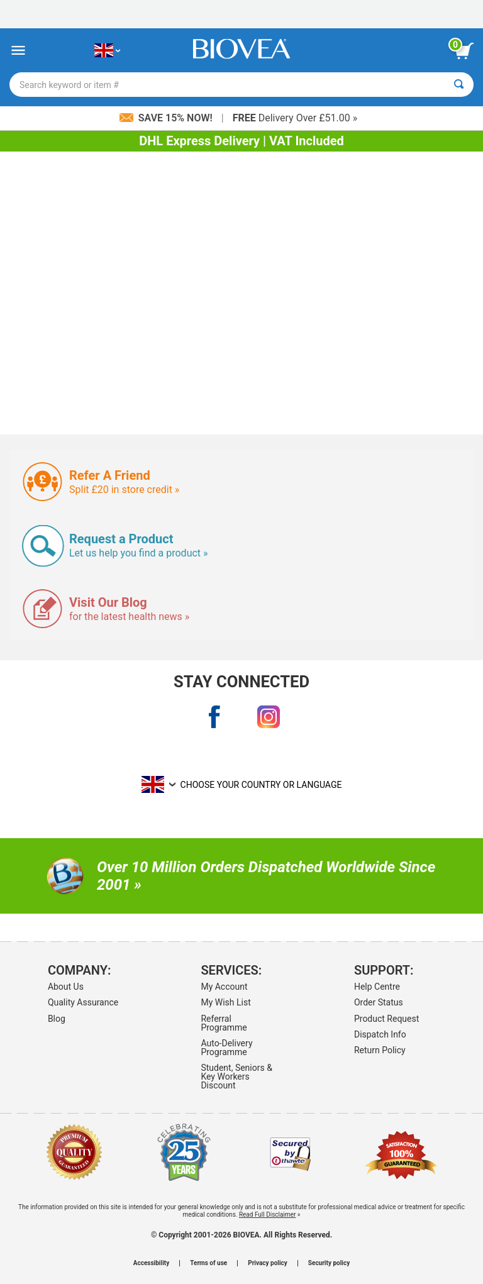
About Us (66, 987)
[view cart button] (464, 51)
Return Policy (380, 1050)
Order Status (378, 1002)
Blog (56, 1019)
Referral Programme (224, 1023)
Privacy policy (267, 1263)
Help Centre (377, 987)
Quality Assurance (83, 1002)
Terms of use (208, 1263)
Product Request (386, 1019)
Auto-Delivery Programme (226, 1047)
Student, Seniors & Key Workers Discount (236, 1076)
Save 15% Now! (167, 118)
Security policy (329, 1263)
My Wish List (225, 1002)
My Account (224, 987)
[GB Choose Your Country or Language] (107, 50)
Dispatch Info (380, 1034)
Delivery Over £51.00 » (295, 118)
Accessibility (151, 1263)
